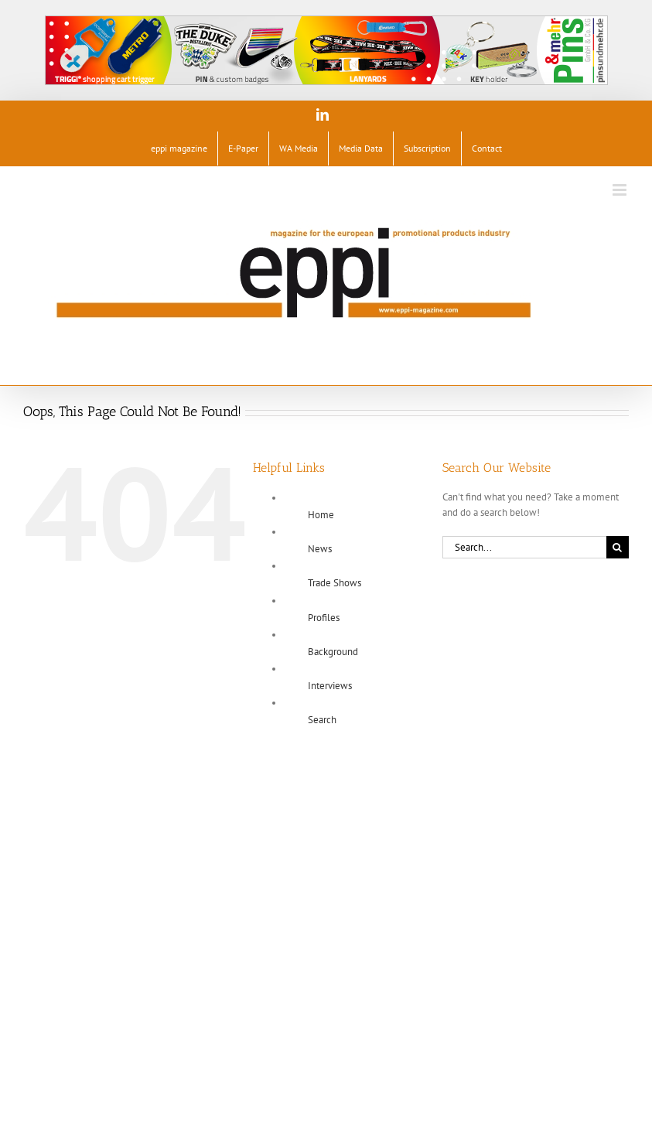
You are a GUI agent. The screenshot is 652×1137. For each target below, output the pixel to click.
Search (322, 719)
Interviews (330, 685)
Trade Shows (334, 582)
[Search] (617, 547)
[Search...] (524, 547)
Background (333, 651)
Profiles (324, 617)
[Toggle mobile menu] (621, 190)
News (320, 548)
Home (321, 514)
